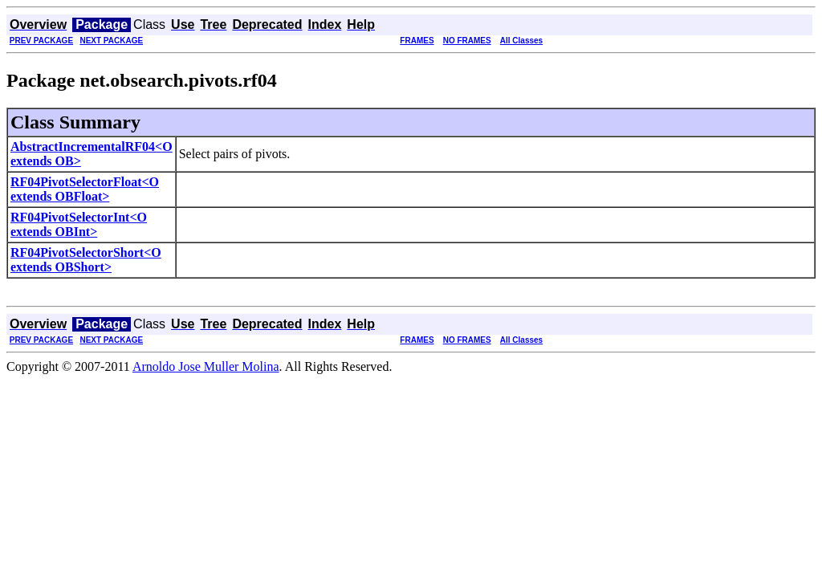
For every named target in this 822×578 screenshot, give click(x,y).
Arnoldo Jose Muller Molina (205, 366)
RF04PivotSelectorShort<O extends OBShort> (85, 260)
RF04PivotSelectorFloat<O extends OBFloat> (84, 189)
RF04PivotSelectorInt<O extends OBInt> (78, 224)
